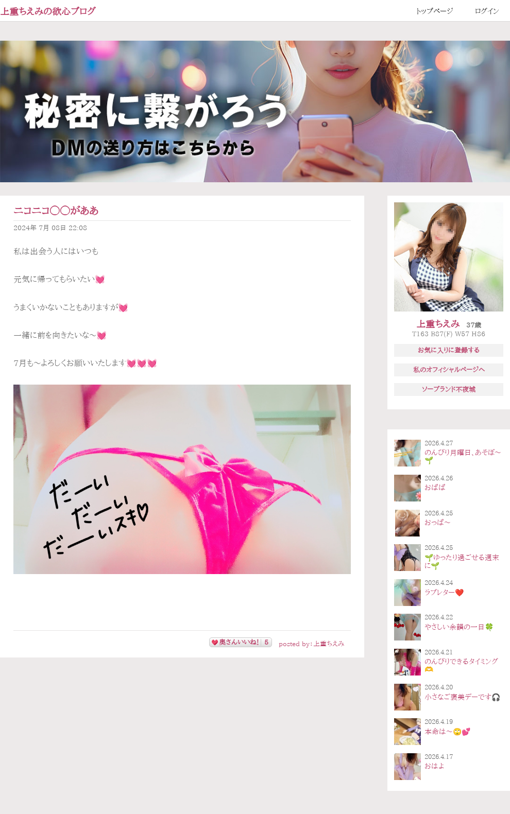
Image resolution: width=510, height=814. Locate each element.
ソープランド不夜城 (448, 389)
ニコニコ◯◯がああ (55, 211)
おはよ (434, 766)
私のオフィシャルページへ (449, 369)
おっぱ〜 (437, 522)
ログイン (487, 11)
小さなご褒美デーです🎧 (462, 697)
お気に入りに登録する (449, 350)
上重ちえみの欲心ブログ (48, 11)
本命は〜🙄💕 (447, 731)
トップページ (434, 11)
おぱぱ (435, 487)
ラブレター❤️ (444, 592)
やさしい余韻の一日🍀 (459, 627)
